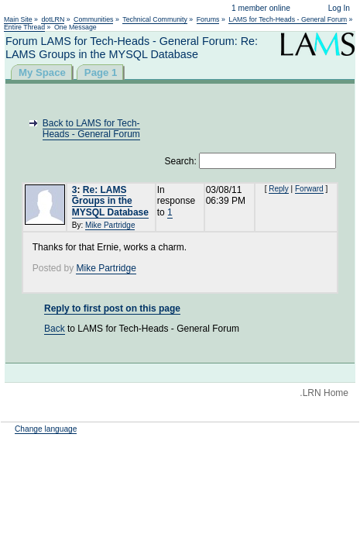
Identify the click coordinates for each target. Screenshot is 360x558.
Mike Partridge (110, 225)
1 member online (260, 8)
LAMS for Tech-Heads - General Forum (287, 19)
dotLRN (52, 19)
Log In (339, 8)
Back (54, 328)
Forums (208, 19)
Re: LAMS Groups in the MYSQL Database (110, 201)
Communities (93, 19)
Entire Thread (24, 27)
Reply (279, 188)
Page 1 (101, 72)
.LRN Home (324, 393)
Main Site (18, 19)
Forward (309, 188)
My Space (42, 72)
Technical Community (154, 19)
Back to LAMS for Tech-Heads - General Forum (91, 129)
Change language (46, 429)
